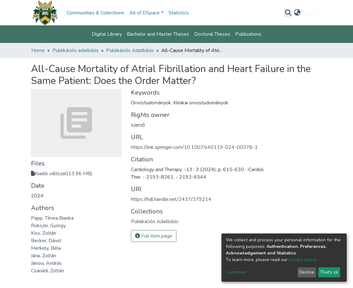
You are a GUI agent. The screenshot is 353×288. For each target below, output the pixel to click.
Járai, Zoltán (43, 255)
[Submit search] (288, 13)
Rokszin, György (48, 225)
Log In (310, 12)
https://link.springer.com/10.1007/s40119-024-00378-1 (194, 147)
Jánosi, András (46, 263)
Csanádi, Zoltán (47, 270)
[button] (297, 13)
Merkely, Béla (46, 248)
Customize (236, 272)
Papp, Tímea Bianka (52, 218)
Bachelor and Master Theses (158, 34)
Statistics (179, 12)
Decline (306, 272)
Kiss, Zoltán (43, 233)
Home (38, 50)
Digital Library (107, 34)
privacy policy (302, 260)
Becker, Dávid (46, 240)
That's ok (329, 272)
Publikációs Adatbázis (130, 50)
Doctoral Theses (212, 34)
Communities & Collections (95, 12)
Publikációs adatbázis (75, 50)
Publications (248, 34)
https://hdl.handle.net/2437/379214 (171, 199)
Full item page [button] (153, 236)
